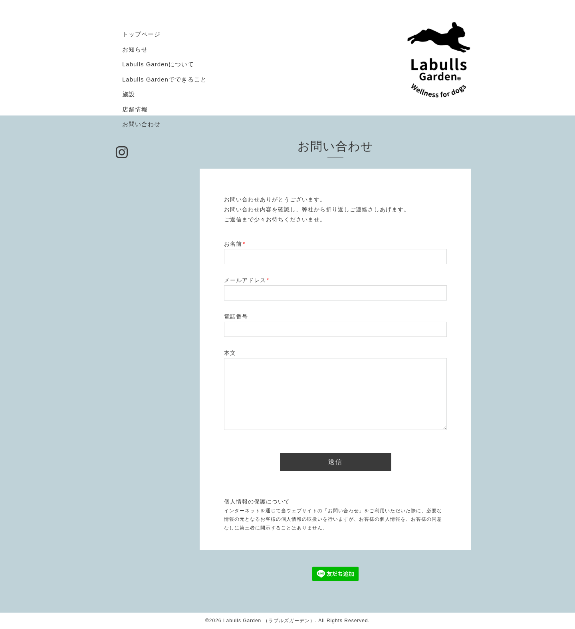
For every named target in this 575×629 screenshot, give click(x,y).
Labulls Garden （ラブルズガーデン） (269, 620)
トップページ (141, 34)
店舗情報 (135, 109)
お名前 (234, 244)
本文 (230, 353)
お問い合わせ (141, 124)
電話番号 (236, 316)
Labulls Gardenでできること (164, 79)
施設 (128, 94)
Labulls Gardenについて (158, 64)
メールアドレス (246, 280)
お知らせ (135, 49)
